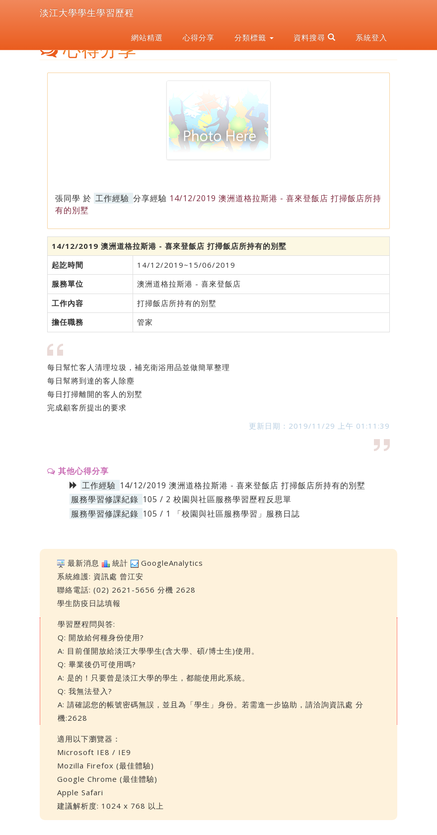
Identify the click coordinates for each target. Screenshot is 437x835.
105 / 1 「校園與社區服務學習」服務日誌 (221, 513)
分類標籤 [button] (254, 37)
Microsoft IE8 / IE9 (94, 752)
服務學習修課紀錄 (105, 499)
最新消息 (83, 563)
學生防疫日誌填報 (89, 603)
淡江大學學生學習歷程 (87, 12)
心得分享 (199, 37)
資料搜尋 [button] (314, 37)
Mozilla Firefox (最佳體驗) (105, 765)
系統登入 (371, 37)
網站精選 (147, 37)
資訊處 (105, 576)
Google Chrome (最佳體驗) (107, 779)
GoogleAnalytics (172, 563)
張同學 (67, 198)
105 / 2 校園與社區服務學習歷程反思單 (217, 499)
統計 (120, 563)
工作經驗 (112, 198)
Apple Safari (80, 792)
